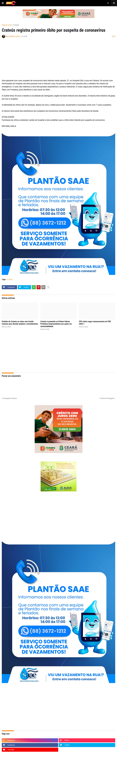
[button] (2, 3)
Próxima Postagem (107, 398)
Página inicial (7, 25)
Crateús (16, 25)
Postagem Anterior (10, 398)
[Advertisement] (56, 60)
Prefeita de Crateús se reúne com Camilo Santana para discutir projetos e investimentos (20, 322)
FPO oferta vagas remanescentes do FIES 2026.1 (95, 322)
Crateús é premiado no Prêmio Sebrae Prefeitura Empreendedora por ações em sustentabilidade (56, 324)
